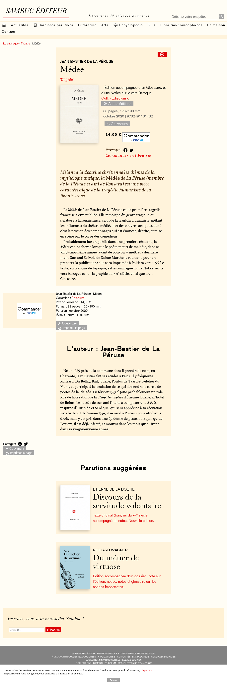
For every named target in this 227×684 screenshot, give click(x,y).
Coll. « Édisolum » (114, 98)
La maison (216, 25)
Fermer (113, 680)
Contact (9, 32)
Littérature (87, 25)
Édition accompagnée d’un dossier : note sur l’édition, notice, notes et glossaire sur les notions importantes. (127, 581)
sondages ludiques (163, 656)
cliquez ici (146, 670)
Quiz (152, 25)
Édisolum (78, 298)
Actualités (20, 25)
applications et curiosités (114, 656)
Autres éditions (117, 103)
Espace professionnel (141, 653)
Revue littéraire (134, 663)
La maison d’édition (83, 653)
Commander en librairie (128, 155)
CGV (123, 653)
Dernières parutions (53, 25)
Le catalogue (11, 43)
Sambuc (98, 663)
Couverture (117, 124)
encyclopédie (140, 656)
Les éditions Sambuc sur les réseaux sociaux (113, 660)
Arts (105, 25)
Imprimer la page (71, 328)
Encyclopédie (128, 25)
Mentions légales (108, 653)
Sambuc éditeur (36, 11)
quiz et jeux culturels (82, 656)
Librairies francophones (181, 25)
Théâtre (25, 43)
